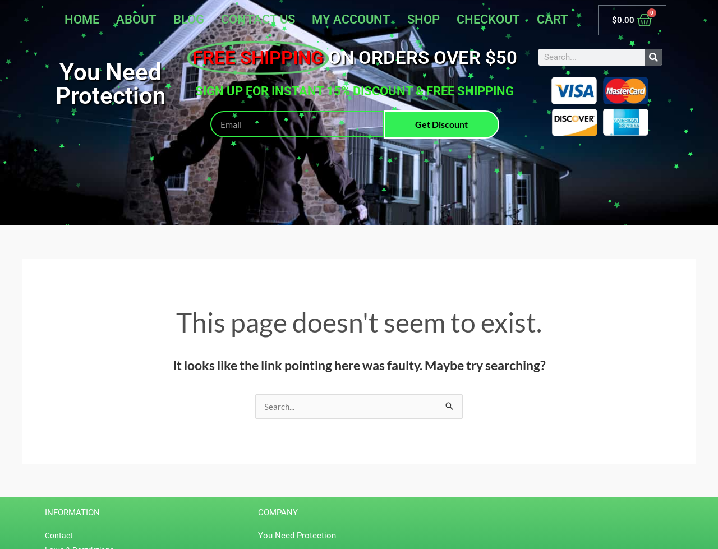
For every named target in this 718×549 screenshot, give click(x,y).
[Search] (653, 57)
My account (351, 19)
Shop (423, 19)
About (136, 19)
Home (82, 19)
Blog (188, 19)
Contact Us (258, 19)
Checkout (488, 19)
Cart (552, 19)
